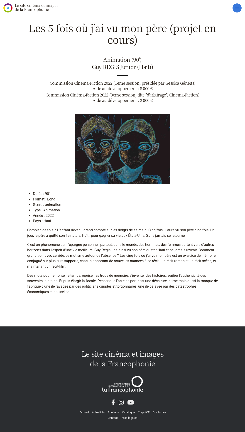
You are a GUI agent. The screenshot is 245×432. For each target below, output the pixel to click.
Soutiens (113, 412)
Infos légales (129, 418)
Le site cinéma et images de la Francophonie (30, 7)
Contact (113, 418)
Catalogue (128, 412)
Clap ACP (144, 412)
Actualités (98, 412)
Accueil (84, 412)
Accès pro (159, 412)
